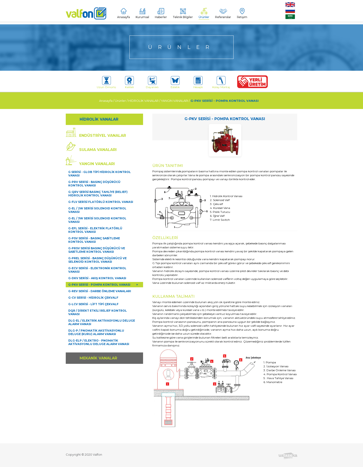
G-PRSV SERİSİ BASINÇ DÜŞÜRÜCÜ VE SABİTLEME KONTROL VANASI (96, 249)
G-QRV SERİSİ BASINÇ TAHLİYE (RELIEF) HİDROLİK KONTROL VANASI (98, 193)
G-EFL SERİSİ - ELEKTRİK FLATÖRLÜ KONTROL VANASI (95, 230)
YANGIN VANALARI (174, 100)
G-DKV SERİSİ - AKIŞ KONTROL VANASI (97, 278)
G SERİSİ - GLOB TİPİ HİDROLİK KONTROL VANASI (99, 173)
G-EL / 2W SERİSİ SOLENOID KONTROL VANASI (97, 210)
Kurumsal (142, 13)
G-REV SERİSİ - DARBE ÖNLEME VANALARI (99, 291)
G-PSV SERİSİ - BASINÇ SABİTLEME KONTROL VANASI (94, 240)
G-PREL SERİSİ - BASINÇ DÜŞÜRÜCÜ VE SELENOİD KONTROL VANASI (97, 259)
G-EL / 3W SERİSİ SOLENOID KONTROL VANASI (97, 220)
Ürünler (204, 13)
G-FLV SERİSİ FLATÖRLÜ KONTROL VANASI (100, 202)
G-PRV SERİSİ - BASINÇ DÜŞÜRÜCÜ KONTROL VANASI (94, 183)
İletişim (242, 13)
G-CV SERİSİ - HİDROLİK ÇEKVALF (93, 297)
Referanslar (223, 13)
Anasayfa (123, 13)
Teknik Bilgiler (183, 13)
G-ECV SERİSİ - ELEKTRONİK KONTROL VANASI (97, 269)
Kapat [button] (348, 459)
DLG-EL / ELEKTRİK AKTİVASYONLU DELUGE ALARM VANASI (101, 322)
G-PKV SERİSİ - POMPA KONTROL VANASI (225, 100)
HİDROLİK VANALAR (143, 100)
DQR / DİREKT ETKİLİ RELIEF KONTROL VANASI (97, 312)
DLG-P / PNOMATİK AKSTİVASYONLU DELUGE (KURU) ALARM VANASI (96, 332)
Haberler (161, 13)
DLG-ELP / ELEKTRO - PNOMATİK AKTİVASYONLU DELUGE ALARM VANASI (98, 342)
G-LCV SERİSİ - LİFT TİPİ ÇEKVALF (93, 304)
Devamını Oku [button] (285, 459)
